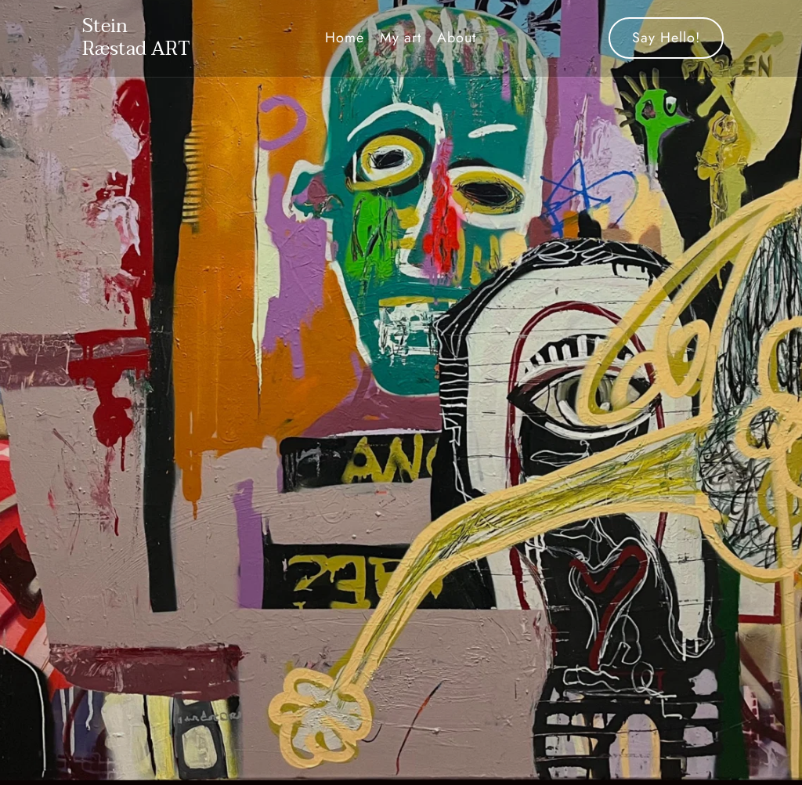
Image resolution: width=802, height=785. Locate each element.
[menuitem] (344, 38)
